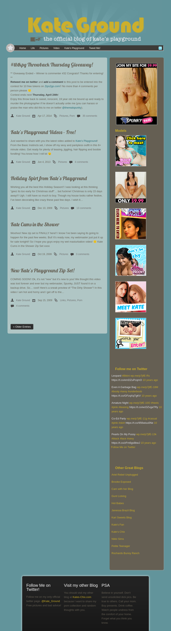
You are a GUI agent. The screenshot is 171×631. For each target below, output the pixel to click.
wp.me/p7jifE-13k (146, 434)
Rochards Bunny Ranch (125, 553)
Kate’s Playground (74, 48)
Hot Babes (118, 503)
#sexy (123, 391)
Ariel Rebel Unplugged (125, 474)
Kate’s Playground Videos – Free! (43, 132)
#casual (152, 418)
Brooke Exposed (121, 481)
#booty (116, 391)
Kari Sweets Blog (122, 517)
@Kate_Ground (50, 601)
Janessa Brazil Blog (123, 510)
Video (56, 48)
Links (63, 300)
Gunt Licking (119, 496)
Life (33, 48)
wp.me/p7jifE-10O (139, 402)
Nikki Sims (118, 538)
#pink (115, 407)
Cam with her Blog (122, 488)
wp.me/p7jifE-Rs (140, 375)
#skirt (122, 422)
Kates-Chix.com (82, 597)
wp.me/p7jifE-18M (147, 387)
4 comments (81, 162)
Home (23, 48)
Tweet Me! (94, 48)
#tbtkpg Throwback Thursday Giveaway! (52, 64)
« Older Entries (22, 326)
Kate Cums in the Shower (35, 224)
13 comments (83, 208)
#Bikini (126, 375)
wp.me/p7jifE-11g (137, 418)
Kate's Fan (118, 524)
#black (115, 438)
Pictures (44, 48)
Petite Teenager (121, 546)
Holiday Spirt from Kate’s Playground (49, 178)
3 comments (82, 254)
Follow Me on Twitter (123, 447)
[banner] (86, 22)
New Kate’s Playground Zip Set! (42, 270)
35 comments (90, 115)
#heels (155, 402)
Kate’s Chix (118, 531)
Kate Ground (23, 115)
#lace (123, 438)
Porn (72, 115)
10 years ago (150, 379)
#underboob (135, 391)
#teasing (124, 407)
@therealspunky (71, 107)
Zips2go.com (52, 86)
